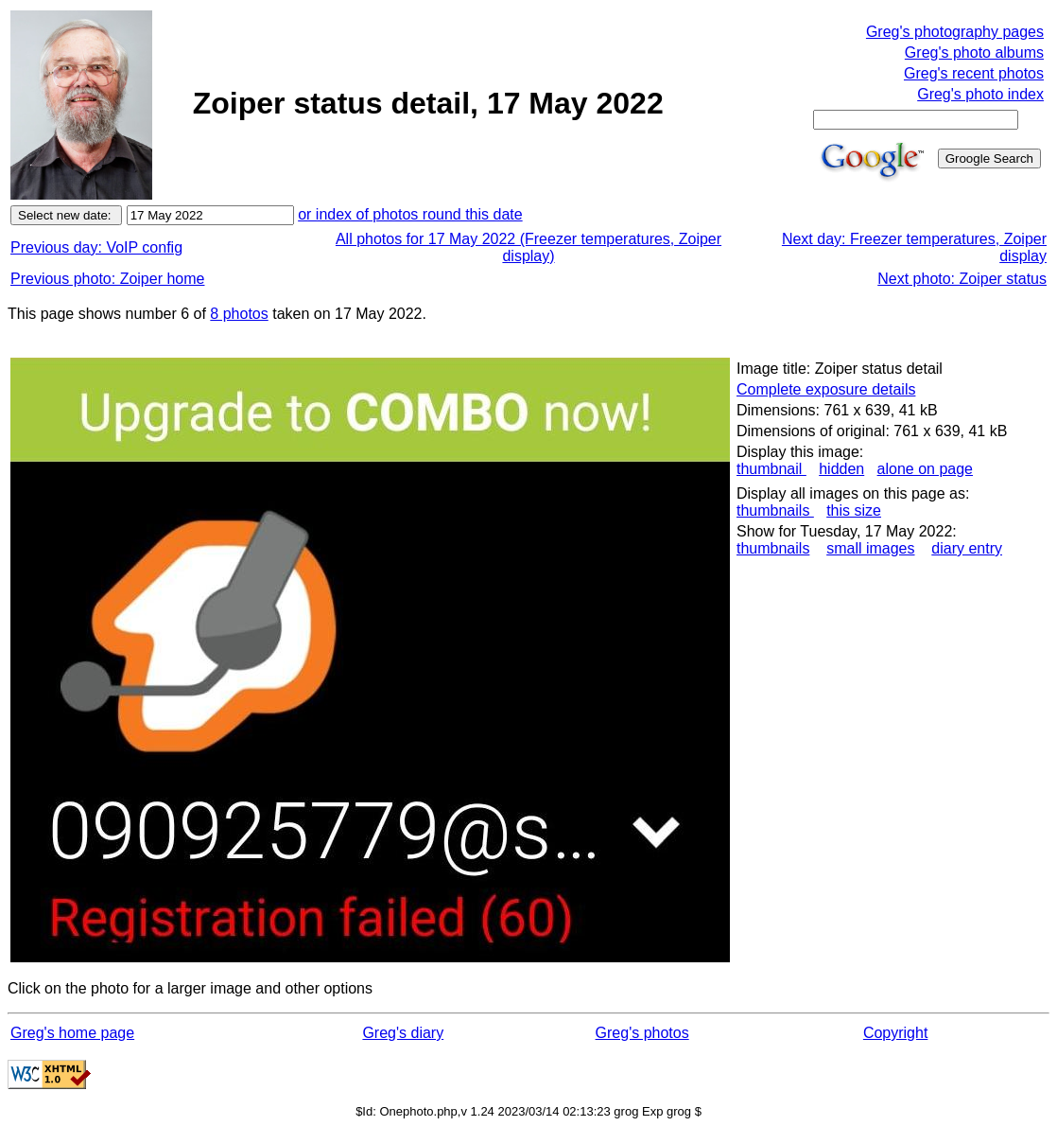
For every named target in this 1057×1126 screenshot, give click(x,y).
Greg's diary (402, 1033)
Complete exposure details (825, 389)
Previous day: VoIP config (96, 247)
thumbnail (771, 469)
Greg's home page (72, 1033)
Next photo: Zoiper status (962, 279)
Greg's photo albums (974, 52)
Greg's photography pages (955, 32)
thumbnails (775, 510)
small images (870, 548)
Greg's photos (642, 1033)
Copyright (895, 1033)
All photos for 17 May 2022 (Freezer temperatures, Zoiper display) (528, 247)
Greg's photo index (980, 94)
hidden (841, 469)
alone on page (925, 469)
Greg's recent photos (974, 73)
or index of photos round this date (410, 214)
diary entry (966, 548)
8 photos (239, 314)
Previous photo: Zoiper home (107, 279)
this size (853, 510)
